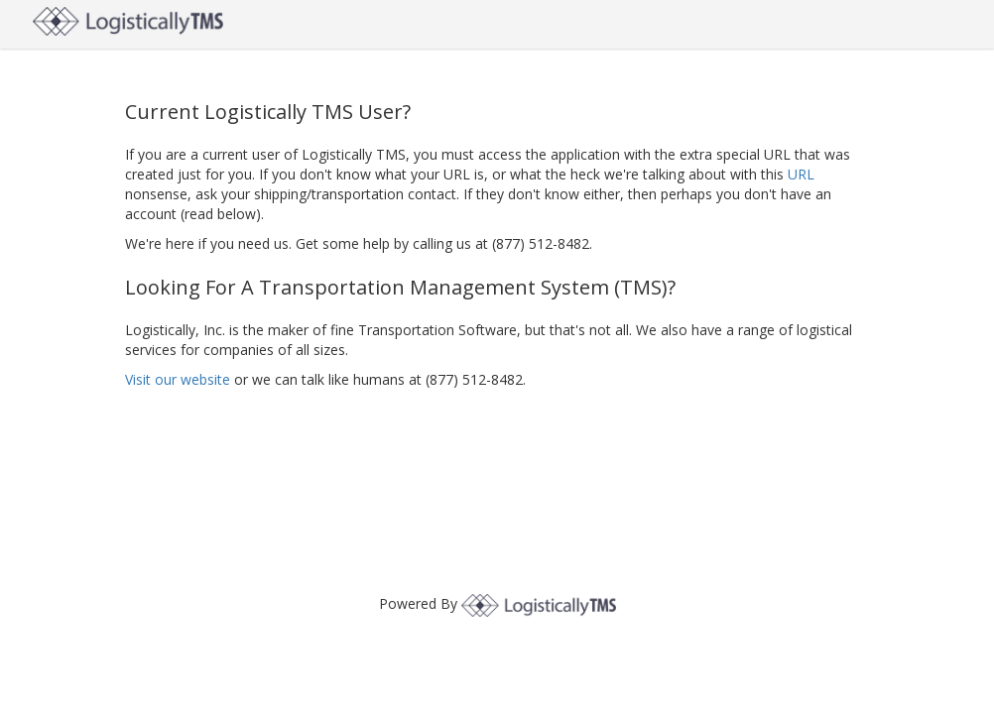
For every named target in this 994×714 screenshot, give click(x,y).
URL (801, 174)
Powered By (497, 603)
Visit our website (177, 379)
